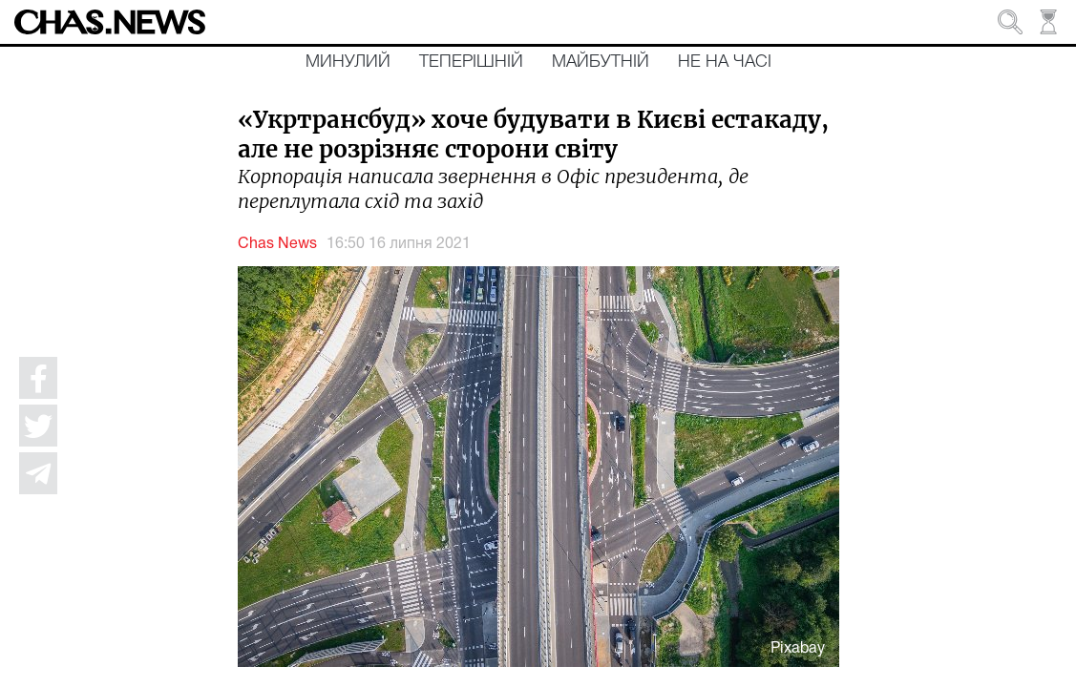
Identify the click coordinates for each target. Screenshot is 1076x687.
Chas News (277, 244)
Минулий (348, 62)
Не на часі (724, 62)
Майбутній (600, 62)
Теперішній (471, 62)
